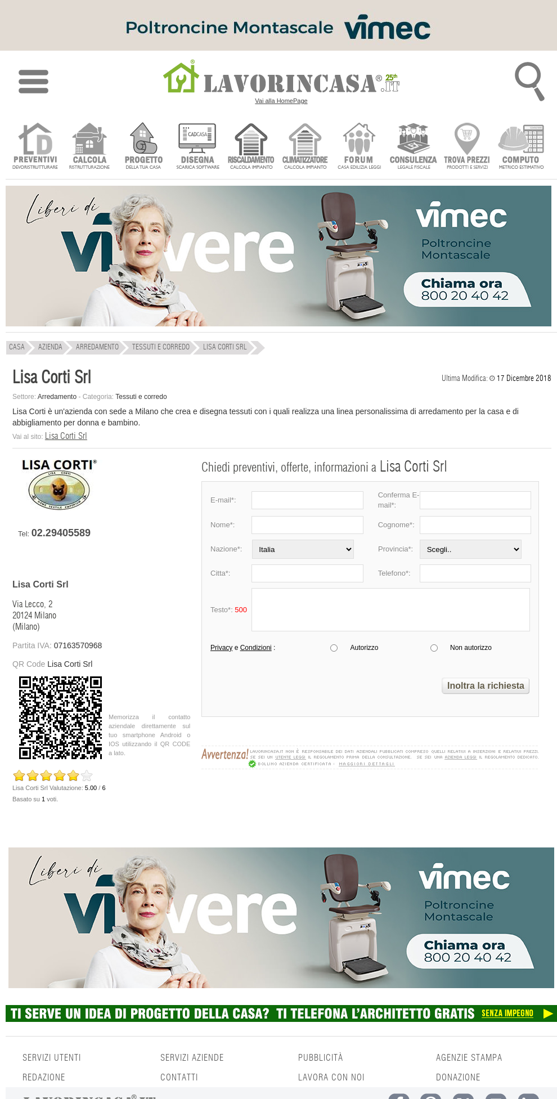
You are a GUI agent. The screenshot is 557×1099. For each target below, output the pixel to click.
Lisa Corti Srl (66, 436)
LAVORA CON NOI (331, 1077)
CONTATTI (179, 1077)
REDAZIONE (44, 1077)
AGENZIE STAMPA (469, 1057)
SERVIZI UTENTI (52, 1057)
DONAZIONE (458, 1077)
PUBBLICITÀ (320, 1057)
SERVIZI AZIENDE (192, 1057)
